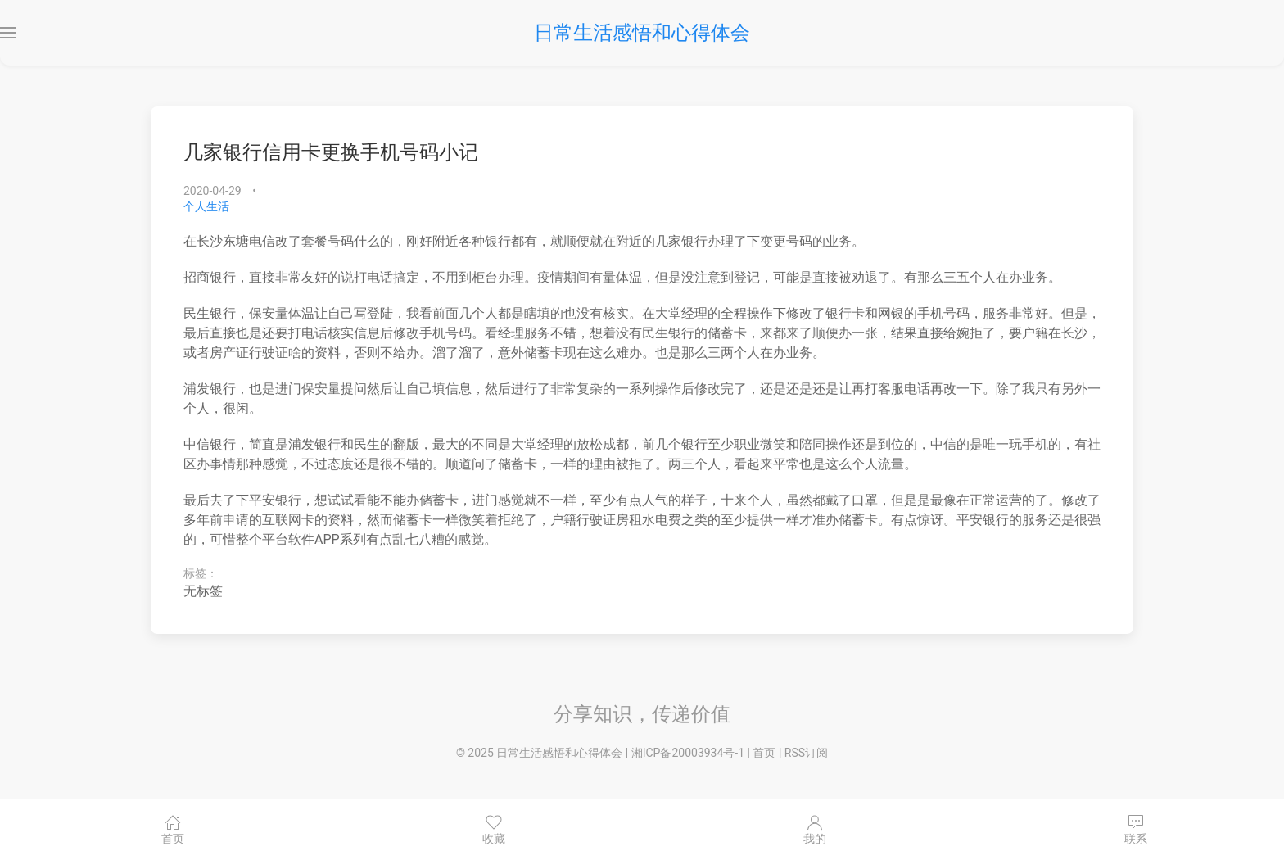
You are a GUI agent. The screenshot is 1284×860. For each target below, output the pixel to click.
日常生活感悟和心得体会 (642, 32)
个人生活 (206, 206)
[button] (8, 33)
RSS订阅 (806, 752)
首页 (764, 752)
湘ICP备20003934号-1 (687, 752)
